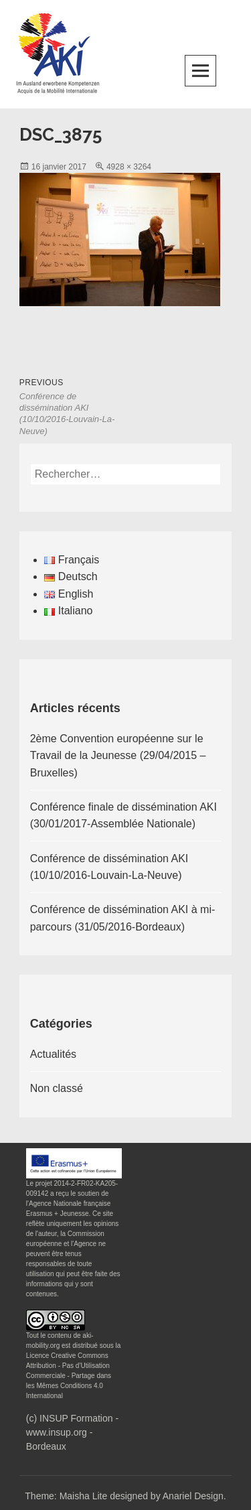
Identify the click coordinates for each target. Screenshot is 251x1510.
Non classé (56, 1088)
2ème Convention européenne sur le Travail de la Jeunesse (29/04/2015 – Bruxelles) (118, 755)
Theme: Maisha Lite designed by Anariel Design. (125, 1496)
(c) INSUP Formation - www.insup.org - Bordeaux (72, 1432)
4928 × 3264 (128, 166)
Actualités (53, 1054)
